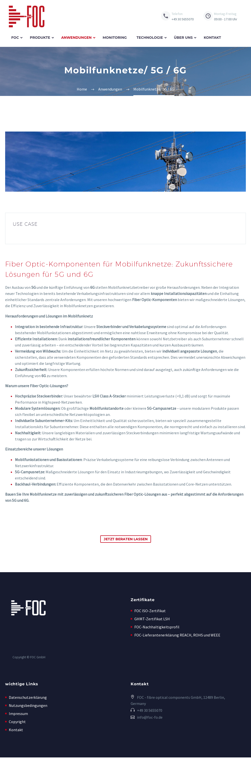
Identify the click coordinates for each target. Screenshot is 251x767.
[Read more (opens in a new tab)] (177, 16)
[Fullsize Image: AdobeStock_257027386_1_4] (125, 162)
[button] (188, 721)
